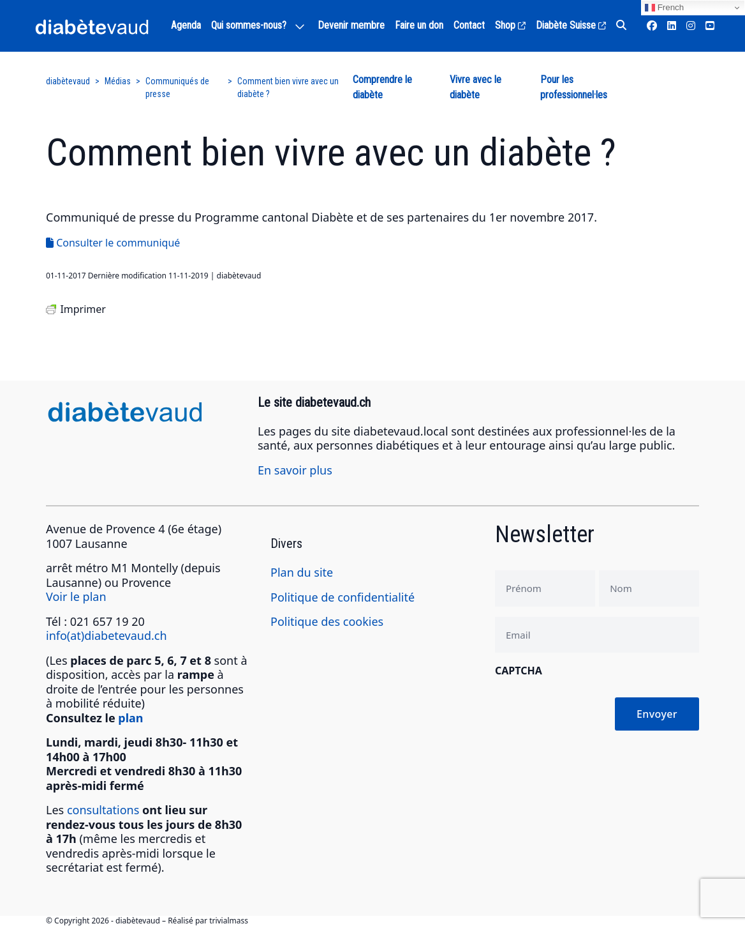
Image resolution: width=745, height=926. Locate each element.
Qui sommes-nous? (248, 25)
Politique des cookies (326, 621)
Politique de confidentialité (342, 597)
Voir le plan (76, 596)
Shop (510, 25)
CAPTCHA (518, 671)
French (664, 8)
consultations (103, 809)
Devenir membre (351, 25)
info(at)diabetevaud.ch (106, 635)
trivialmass (228, 920)
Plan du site (301, 572)
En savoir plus (295, 470)
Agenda (186, 25)
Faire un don (419, 25)
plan (130, 717)
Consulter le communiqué (113, 243)
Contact (469, 25)
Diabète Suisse (571, 25)
